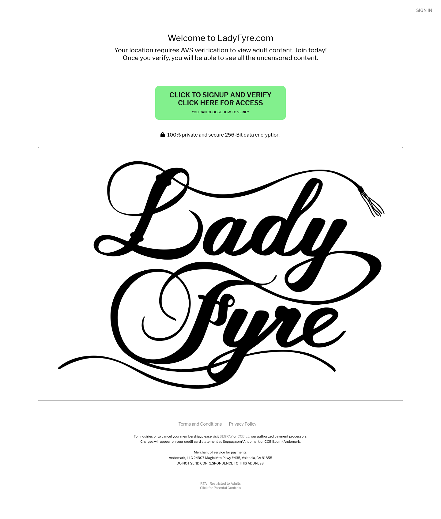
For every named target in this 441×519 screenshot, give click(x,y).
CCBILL (243, 436)
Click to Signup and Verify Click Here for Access (220, 102)
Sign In (424, 10)
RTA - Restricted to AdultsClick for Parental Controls (220, 485)
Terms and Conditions (200, 424)
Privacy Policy (242, 424)
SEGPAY (226, 436)
